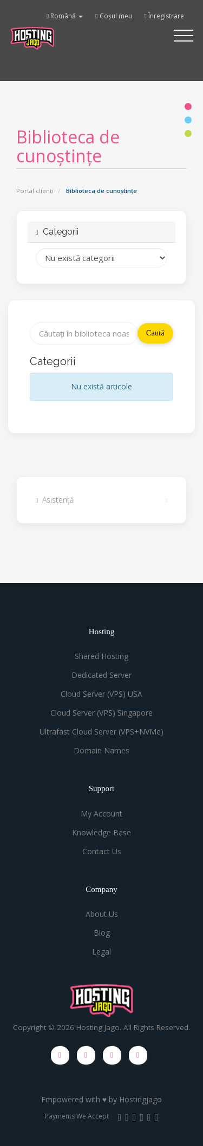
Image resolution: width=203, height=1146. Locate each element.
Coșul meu (113, 15)
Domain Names (101, 750)
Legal (101, 951)
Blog (102, 933)
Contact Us (101, 851)
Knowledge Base (101, 832)
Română (65, 15)
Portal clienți (35, 191)
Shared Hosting (101, 656)
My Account (101, 813)
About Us (102, 914)
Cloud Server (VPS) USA (101, 694)
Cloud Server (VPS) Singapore (101, 713)
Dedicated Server (101, 675)
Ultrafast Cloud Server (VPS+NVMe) (101, 731)
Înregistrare (164, 15)
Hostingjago (140, 1099)
